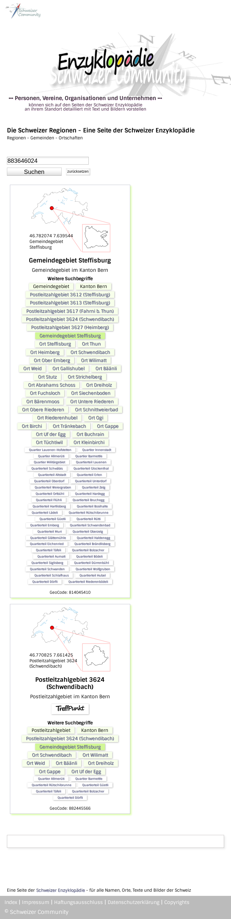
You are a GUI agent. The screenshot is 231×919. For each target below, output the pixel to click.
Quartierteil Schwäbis (47, 468)
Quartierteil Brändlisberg (92, 544)
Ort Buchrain (90, 434)
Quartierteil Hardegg (90, 494)
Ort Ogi (95, 418)
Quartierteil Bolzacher (88, 550)
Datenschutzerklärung (133, 902)
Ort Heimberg (45, 352)
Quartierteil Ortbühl (49, 494)
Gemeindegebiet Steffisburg (70, 336)
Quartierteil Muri (49, 531)
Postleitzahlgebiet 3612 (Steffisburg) (70, 295)
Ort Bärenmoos (42, 402)
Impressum (35, 902)
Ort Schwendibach (90, 352)
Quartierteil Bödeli (89, 556)
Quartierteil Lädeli (45, 512)
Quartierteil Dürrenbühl (91, 563)
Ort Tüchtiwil (49, 442)
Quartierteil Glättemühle (48, 538)
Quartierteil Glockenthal (91, 468)
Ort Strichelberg (85, 377)
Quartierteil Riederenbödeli (88, 582)
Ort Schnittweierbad (96, 410)
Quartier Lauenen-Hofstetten (50, 450)
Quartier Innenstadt (96, 450)
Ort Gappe (108, 426)
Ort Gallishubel (68, 368)
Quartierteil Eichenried (46, 544)
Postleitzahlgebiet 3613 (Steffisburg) (70, 303)
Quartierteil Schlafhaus (51, 575)
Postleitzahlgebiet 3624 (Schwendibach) (70, 319)
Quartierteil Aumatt (51, 556)
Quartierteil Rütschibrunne (88, 512)
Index (11, 902)
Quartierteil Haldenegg (93, 538)
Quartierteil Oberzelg (87, 531)
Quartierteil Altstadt (52, 475)
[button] (34, 171)
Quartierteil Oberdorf (49, 481)
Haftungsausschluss (78, 902)
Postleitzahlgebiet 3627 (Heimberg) (70, 327)
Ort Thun (91, 344)
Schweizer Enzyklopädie (60, 890)
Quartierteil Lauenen (91, 462)
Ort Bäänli (106, 368)
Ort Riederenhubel (57, 418)
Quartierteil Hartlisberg (49, 506)
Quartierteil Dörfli (44, 582)
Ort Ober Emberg (52, 360)
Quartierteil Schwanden (47, 569)
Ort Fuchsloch (45, 393)
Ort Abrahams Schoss (51, 385)
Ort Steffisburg (55, 344)
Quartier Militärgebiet (49, 462)
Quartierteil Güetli (52, 519)
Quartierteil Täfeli (48, 550)
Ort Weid (32, 368)
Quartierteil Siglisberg (47, 563)
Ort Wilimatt (93, 360)
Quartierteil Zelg (93, 487)
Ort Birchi (32, 426)
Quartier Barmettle (88, 456)
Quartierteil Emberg (44, 525)
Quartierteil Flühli (49, 500)
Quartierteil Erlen (89, 475)
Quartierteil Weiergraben (53, 487)
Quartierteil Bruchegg (88, 500)
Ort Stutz (47, 377)
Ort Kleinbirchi (88, 442)
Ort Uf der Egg (51, 434)
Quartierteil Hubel (92, 575)
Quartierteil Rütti (88, 519)
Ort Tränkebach (69, 426)
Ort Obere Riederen (43, 410)
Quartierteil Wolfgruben (92, 569)
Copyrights (176, 902)
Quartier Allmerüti (51, 456)
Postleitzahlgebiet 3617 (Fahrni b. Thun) (70, 311)
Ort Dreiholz (99, 385)
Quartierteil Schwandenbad (90, 525)
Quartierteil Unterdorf (90, 481)
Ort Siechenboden (90, 393)
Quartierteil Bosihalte (92, 506)
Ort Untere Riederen (92, 402)
